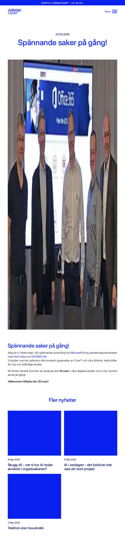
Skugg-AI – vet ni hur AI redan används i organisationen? (30, 467)
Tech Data (20, 356)
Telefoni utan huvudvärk (26, 528)
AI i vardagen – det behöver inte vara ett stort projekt (88, 467)
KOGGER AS (39, 356)
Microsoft (76, 352)
